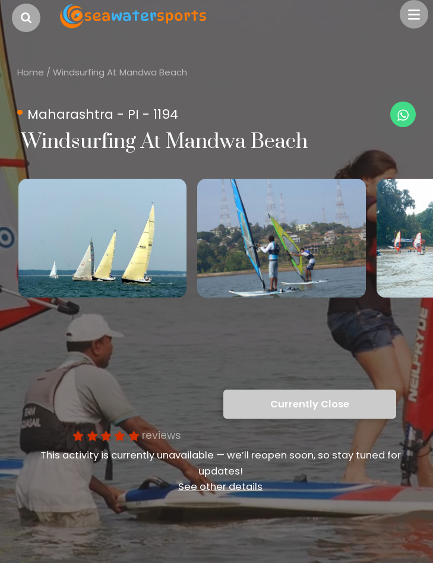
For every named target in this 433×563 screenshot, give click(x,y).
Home (30, 72)
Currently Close (309, 404)
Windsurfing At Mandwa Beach (120, 72)
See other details (220, 487)
